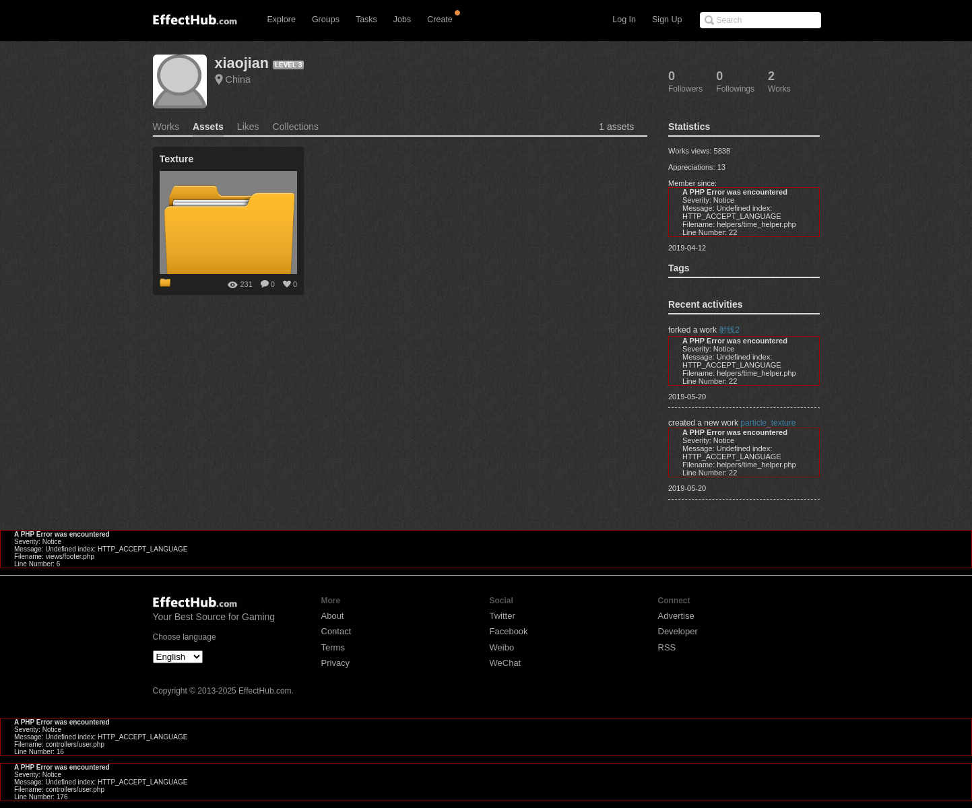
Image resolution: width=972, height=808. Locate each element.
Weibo (502, 647)
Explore (281, 19)
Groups (325, 19)
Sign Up (667, 19)
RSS (667, 647)
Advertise (676, 616)
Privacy (335, 663)
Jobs (402, 19)
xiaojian (242, 63)
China (238, 79)
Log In (624, 19)
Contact (336, 631)
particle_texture (768, 423)
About (332, 616)
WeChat (505, 663)
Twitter (502, 616)
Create (440, 19)
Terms (333, 647)
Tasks (366, 19)
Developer (678, 631)
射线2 (729, 330)
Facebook (509, 631)
